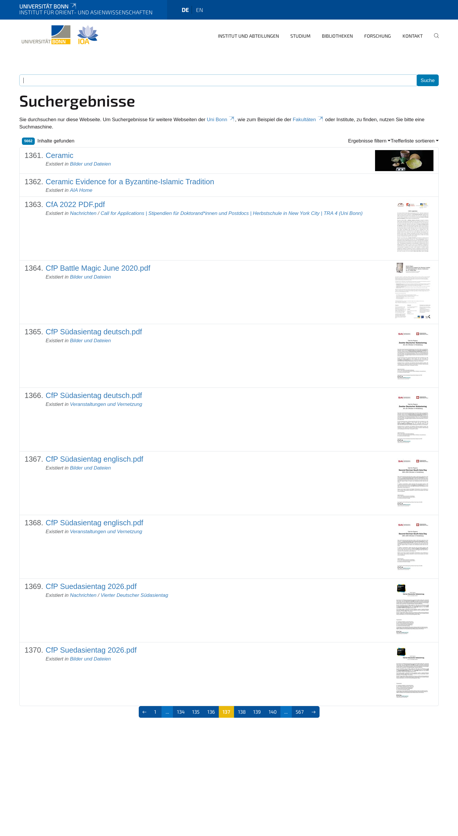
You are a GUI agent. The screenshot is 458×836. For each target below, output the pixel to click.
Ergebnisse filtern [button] (367, 141)
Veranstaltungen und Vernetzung (106, 404)
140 (273, 712)
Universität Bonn (48, 6)
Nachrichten (83, 213)
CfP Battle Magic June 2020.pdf (98, 268)
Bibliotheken (337, 36)
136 (211, 712)
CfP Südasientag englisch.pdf (94, 459)
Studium (300, 36)
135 (195, 712)
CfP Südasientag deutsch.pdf (94, 332)
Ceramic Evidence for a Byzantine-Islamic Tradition (130, 182)
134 (181, 712)
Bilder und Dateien (90, 164)
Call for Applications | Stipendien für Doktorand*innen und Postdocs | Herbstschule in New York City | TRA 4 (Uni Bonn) (231, 213)
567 (300, 712)
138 (242, 712)
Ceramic (59, 155)
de (185, 9)
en (199, 9)
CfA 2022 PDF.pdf (75, 204)
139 (257, 712)
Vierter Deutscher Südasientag (134, 595)
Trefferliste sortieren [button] (412, 141)
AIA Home (81, 190)
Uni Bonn (221, 119)
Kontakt (413, 36)
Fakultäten (308, 119)
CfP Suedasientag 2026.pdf (91, 586)
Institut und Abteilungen (248, 36)
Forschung (377, 36)
